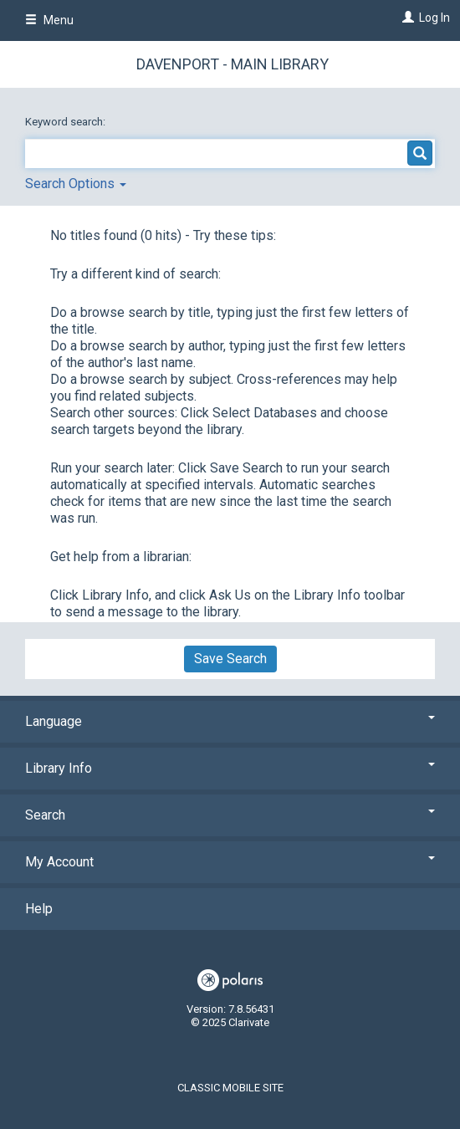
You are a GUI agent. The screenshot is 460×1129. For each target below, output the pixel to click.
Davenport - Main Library (232, 64)
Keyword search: (66, 121)
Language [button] (230, 721)
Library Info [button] (230, 768)
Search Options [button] (75, 184)
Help (39, 909)
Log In (434, 17)
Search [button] (230, 815)
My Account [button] (230, 862)
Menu (49, 20)
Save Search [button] (230, 659)
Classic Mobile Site (230, 1087)
